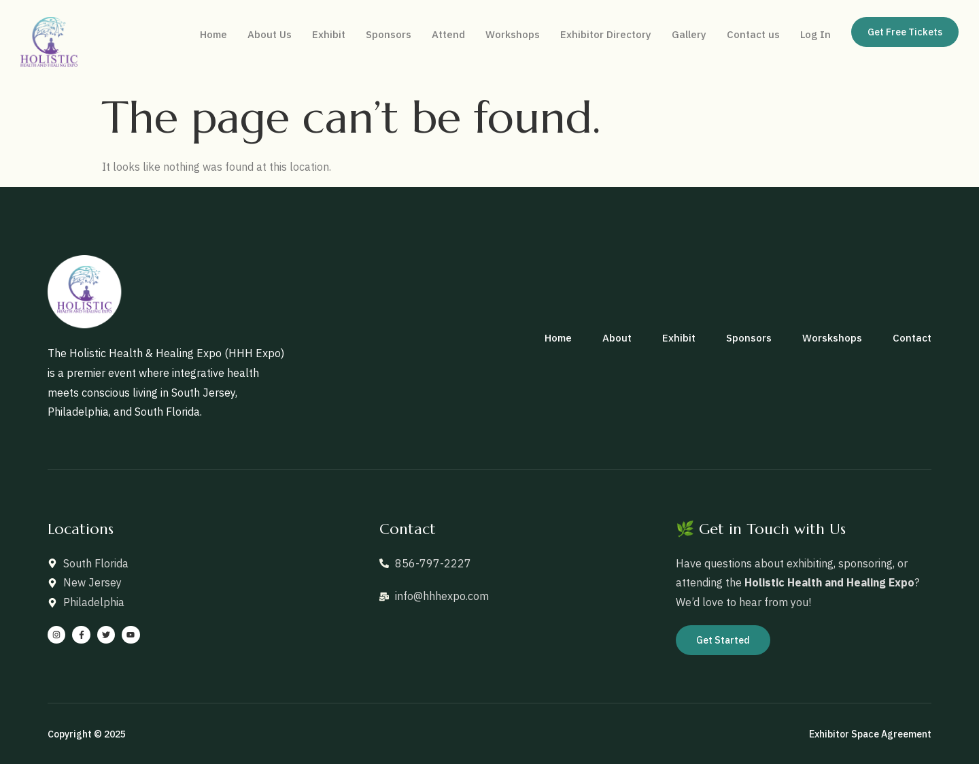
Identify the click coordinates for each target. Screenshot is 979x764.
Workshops (512, 34)
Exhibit (328, 34)
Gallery (689, 34)
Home (213, 34)
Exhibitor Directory (605, 34)
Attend (448, 34)
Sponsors (388, 34)
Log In (815, 34)
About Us (269, 34)
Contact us (753, 34)
